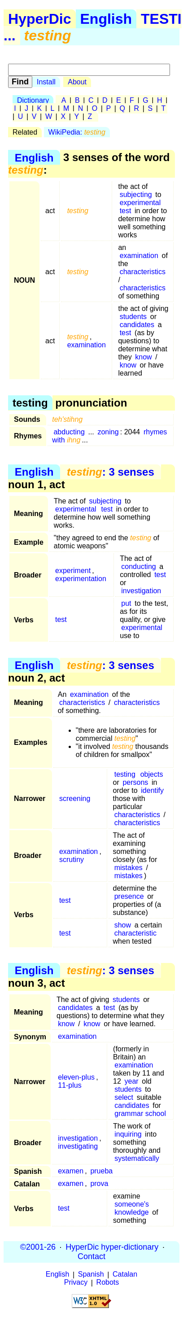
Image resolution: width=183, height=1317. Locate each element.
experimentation (80, 578)
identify (152, 790)
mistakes (128, 867)
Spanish (91, 1274)
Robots (107, 1282)
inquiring (127, 1134)
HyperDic (39, 19)
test (125, 210)
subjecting (136, 194)
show (122, 925)
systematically (136, 1158)
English (106, 19)
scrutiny (71, 859)
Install (46, 82)
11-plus (69, 1085)
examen (70, 1171)
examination (139, 255)
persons (135, 782)
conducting (138, 566)
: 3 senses (110, 472)
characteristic (135, 933)
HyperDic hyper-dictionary (111, 1247)
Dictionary (33, 100)
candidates (137, 324)
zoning (107, 432)
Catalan (125, 1274)
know (143, 357)
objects (151, 774)
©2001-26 (38, 1247)
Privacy (75, 1282)
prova (99, 1183)
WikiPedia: (76, 132)
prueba (101, 1171)
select (123, 1097)
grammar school (140, 1113)
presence (129, 896)
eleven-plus (76, 1077)
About (77, 82)
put (126, 603)
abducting (68, 432)
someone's (131, 1204)
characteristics (143, 272)
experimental (140, 202)
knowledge (131, 1212)
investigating (78, 1146)
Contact (91, 1256)
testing (124, 774)
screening (74, 798)
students (133, 316)
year (131, 1081)
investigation (141, 591)
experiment (73, 570)
